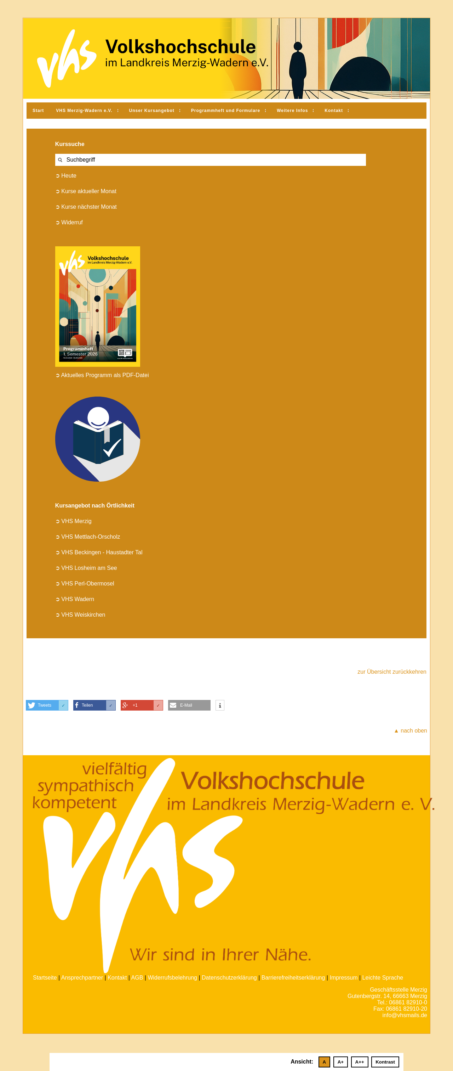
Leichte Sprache (382, 978)
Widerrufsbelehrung (172, 978)
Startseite (45, 978)
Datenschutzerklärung (229, 978)
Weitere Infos (292, 110)
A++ (359, 1062)
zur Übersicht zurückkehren (391, 672)
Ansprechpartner (82, 978)
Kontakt (334, 110)
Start (38, 110)
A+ (341, 1062)
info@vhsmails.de (404, 1015)
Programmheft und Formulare (225, 110)
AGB (137, 978)
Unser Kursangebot (151, 110)
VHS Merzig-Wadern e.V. (84, 110)
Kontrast (385, 1062)
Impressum (343, 978)
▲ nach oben (410, 731)
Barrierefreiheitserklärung (293, 978)
